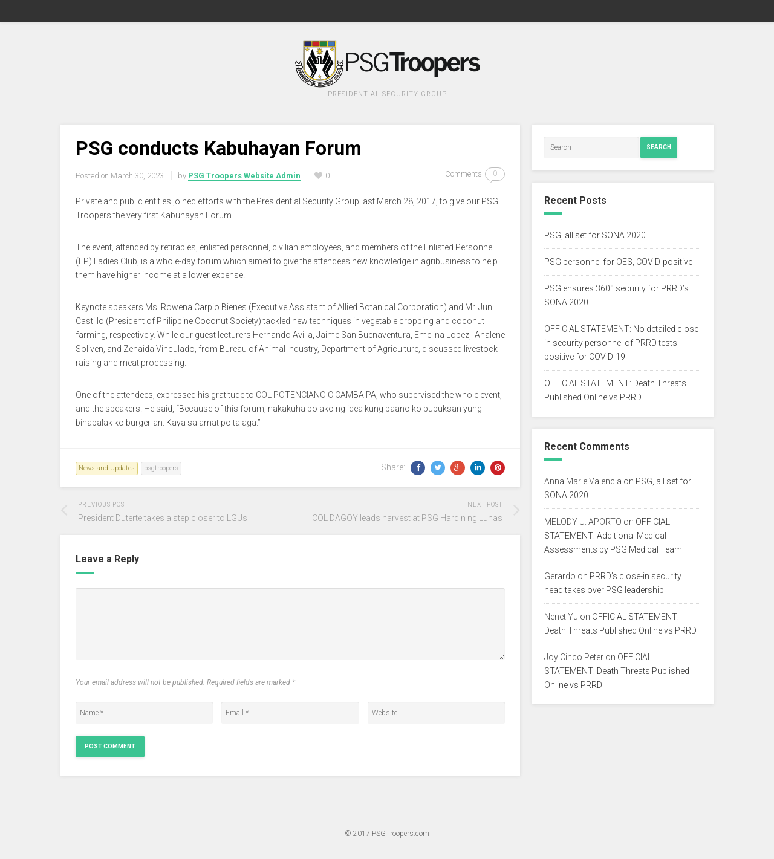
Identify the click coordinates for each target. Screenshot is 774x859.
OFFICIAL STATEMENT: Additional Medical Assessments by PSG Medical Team (613, 535)
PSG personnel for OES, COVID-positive (618, 262)
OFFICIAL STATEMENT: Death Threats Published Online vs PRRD (616, 671)
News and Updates (107, 468)
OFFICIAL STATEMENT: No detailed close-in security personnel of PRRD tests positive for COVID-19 (622, 342)
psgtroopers (161, 468)
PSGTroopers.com (400, 833)
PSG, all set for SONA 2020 (595, 235)
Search (658, 147)
